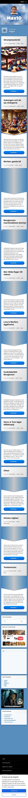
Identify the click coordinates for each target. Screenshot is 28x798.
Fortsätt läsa (17, 90)
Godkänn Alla (14, 790)
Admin (18, 44)
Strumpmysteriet (11, 39)
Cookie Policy (10, 787)
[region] (14, 786)
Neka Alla (14, 794)
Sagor (22, 44)
